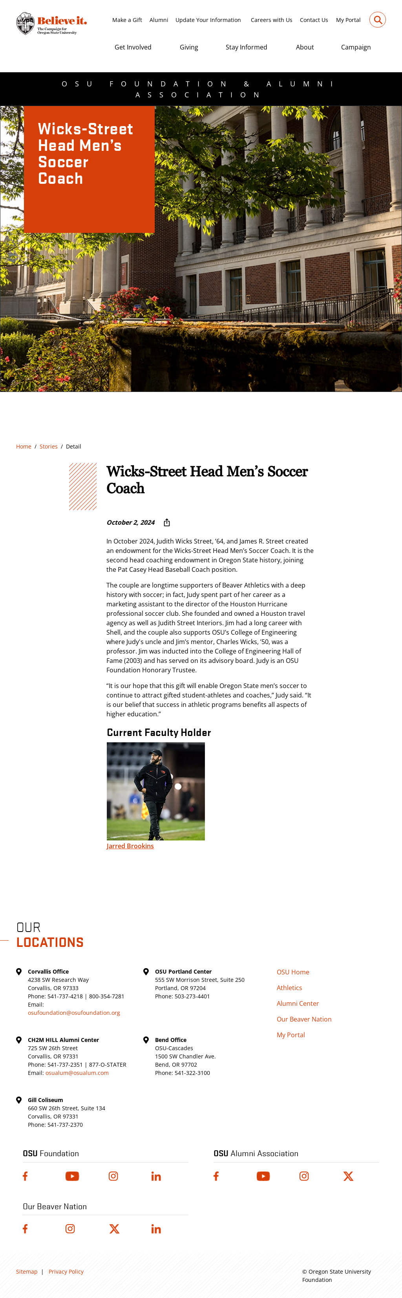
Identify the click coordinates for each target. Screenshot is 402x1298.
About (305, 47)
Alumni (159, 20)
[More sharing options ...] (167, 522)
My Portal (348, 20)
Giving (189, 47)
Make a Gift (127, 20)
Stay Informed (246, 47)
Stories (49, 446)
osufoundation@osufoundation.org (74, 1012)
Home (23, 446)
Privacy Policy (66, 1271)
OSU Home (293, 972)
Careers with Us (271, 20)
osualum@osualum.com (77, 1072)
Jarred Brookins (130, 846)
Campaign (356, 47)
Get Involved (133, 47)
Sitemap (27, 1271)
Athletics (289, 987)
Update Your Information (208, 20)
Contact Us (314, 20)
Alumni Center (298, 1003)
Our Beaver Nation (304, 1019)
